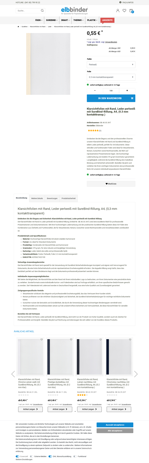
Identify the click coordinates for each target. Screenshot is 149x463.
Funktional (82, 456)
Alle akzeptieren (115, 431)
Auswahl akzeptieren (115, 425)
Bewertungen (52, 198)
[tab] (21, 198)
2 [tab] (77, 411)
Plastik (92, 20)
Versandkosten (111, 42)
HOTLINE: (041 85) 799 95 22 (28, 2)
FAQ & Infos (126, 2)
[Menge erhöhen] (127, 90)
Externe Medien (40, 456)
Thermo (78, 20)
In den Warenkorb (115, 98)
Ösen (38, 20)
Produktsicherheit (69, 198)
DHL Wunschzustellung (62, 456)
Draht (65, 20)
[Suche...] (30, 10)
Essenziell (24, 456)
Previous (13, 371)
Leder (50, 26)
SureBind (51, 20)
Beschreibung (21, 198)
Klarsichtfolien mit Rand (37, 26)
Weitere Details (37, 198)
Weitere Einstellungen (24, 459)
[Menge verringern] (95, 90)
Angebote (107, 20)
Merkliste (111, 183)
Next (135, 371)
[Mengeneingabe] (111, 90)
